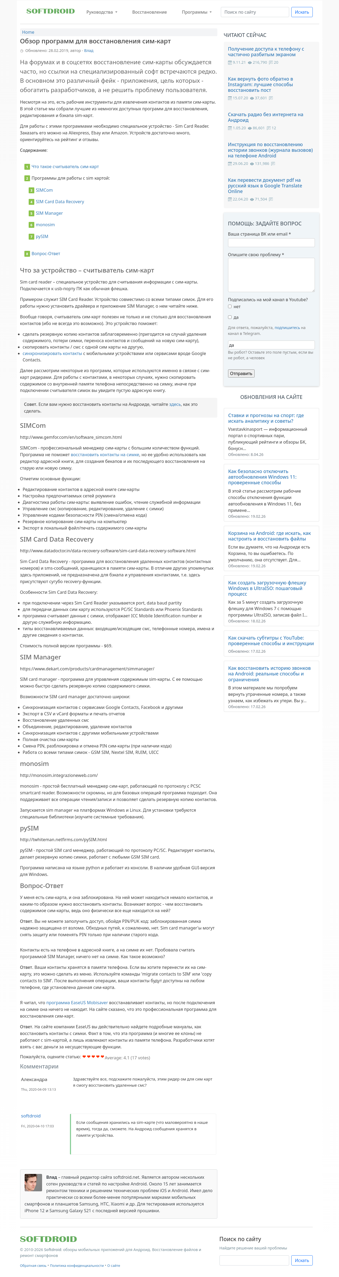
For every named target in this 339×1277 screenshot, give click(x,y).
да (236, 317)
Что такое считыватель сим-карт (65, 166)
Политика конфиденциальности (77, 1265)
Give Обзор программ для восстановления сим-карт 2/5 (89, 1057)
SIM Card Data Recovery (60, 202)
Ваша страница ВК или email (259, 234)
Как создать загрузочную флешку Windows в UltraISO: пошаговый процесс (267, 588)
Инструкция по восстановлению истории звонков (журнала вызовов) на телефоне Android (270, 150)
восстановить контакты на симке (105, 455)
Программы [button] (195, 12)
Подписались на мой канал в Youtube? (268, 300)
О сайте (113, 1265)
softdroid (31, 1116)
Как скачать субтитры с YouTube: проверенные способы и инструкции (271, 640)
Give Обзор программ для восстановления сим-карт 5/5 (102, 1057)
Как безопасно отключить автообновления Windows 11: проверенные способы (262, 477)
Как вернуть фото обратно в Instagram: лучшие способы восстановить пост (260, 84)
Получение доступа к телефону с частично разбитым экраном (266, 52)
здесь (175, 404)
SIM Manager (49, 213)
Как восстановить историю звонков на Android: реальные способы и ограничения (269, 673)
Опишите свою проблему (256, 255)
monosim (45, 225)
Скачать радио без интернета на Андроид (266, 117)
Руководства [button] (100, 12)
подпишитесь (287, 327)
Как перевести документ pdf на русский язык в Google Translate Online (265, 185)
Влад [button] (89, 50)
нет (237, 306)
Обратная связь (33, 1265)
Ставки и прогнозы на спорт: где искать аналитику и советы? (266, 418)
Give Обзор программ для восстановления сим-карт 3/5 (93, 1057)
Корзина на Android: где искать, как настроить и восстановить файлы (269, 536)
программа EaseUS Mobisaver (77, 1003)
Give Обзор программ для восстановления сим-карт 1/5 (84, 1057)
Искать (302, 12)
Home (28, 32)
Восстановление (149, 12)
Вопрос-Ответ (46, 253)
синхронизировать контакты (52, 353)
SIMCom (44, 190)
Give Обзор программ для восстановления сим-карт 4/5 (98, 1057)
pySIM (42, 236)
